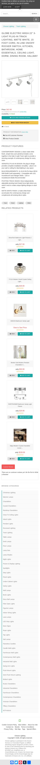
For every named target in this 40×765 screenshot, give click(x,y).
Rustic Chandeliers (9, 684)
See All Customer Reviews (13, 135)
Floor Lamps (7, 546)
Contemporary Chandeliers (12, 697)
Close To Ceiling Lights (10, 515)
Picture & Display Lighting (11, 564)
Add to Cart (25, 250)
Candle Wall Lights (9, 648)
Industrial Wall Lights (10, 661)
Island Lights (7, 519)
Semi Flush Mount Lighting (12, 675)
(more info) (23, 112)
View (12, 250)
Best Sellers (22, 725)
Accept (17, 7)
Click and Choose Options (20, 117)
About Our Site (33, 725)
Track (5, 203)
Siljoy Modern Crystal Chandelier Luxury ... (20, 447)
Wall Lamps (7, 590)
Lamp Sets (6, 550)
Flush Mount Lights (9, 670)
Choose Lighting (8, 26)
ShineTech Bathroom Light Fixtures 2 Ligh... (20, 239)
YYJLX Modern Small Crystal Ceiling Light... (20, 280)
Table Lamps (7, 537)
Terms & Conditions (27, 727)
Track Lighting (21, 26)
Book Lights (7, 595)
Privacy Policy (8, 729)
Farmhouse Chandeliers (11, 693)
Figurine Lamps (8, 608)
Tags (23, 729)
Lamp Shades (7, 555)
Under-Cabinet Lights (10, 581)
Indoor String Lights (9, 612)
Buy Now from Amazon (20, 122)
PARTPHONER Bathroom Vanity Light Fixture (20, 405)
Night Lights (7, 559)
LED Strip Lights (8, 621)
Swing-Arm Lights (9, 666)
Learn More (7, 7)
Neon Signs (7, 626)
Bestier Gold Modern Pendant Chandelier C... (20, 364)
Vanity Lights (7, 586)
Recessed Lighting (9, 528)
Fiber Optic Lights (9, 604)
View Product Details (11, 138)
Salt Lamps (6, 639)
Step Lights (6, 572)
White (29, 203)
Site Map (18, 729)
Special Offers (31, 729)
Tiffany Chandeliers (9, 706)
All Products (7, 710)
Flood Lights (7, 577)
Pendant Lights (8, 524)
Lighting (21, 203)
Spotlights (6, 568)
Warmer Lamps (8, 497)
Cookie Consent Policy (9, 725)
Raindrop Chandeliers (10, 510)
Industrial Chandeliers (10, 688)
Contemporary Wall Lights (11, 657)
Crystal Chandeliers (9, 506)
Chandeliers (7, 501)
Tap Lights (6, 635)
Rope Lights (7, 630)
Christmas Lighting (9, 492)
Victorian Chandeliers (10, 701)
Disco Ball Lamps (9, 599)
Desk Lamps (7, 541)
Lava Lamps (7, 617)
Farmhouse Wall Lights (10, 653)
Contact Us (9, 727)
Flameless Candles (9, 644)
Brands (17, 727)
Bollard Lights (7, 679)
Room (12, 203)
